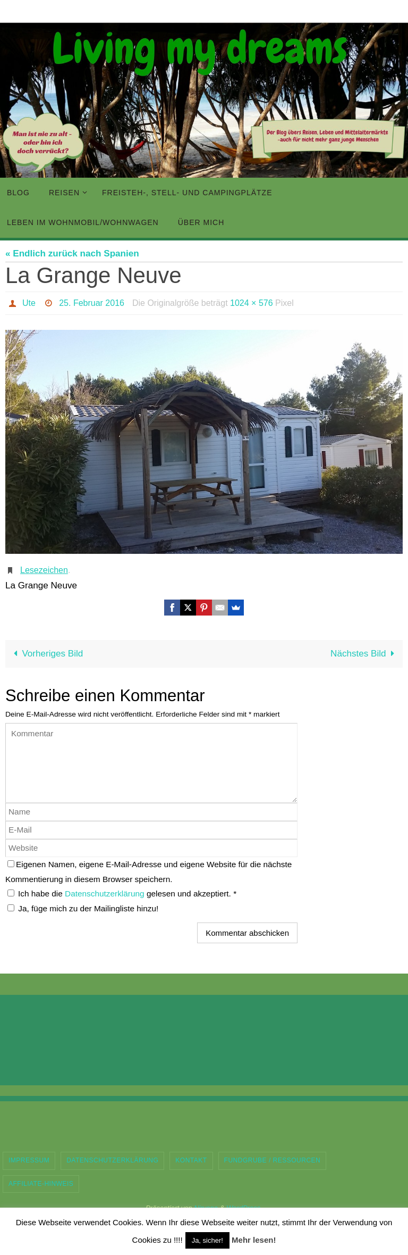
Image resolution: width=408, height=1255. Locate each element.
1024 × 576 (251, 302)
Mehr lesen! (254, 1239)
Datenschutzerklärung (106, 893)
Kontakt (191, 1160)
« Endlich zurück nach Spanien (72, 253)
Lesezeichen (44, 570)
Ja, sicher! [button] (207, 1240)
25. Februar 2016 (91, 302)
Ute (29, 302)
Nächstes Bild (364, 654)
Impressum (28, 1160)
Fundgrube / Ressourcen (272, 1160)
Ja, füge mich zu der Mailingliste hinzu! (82, 908)
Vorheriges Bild (46, 654)
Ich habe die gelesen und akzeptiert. (121, 893)
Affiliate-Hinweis (40, 1183)
